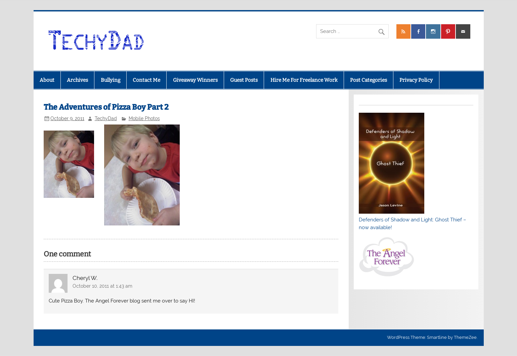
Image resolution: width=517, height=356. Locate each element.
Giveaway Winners (195, 80)
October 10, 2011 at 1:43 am (102, 286)
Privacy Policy (416, 80)
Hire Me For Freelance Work (304, 80)
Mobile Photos (144, 118)
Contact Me (146, 80)
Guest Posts (244, 80)
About (47, 80)
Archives (77, 80)
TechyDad (106, 118)
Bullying (110, 80)
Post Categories (368, 80)
